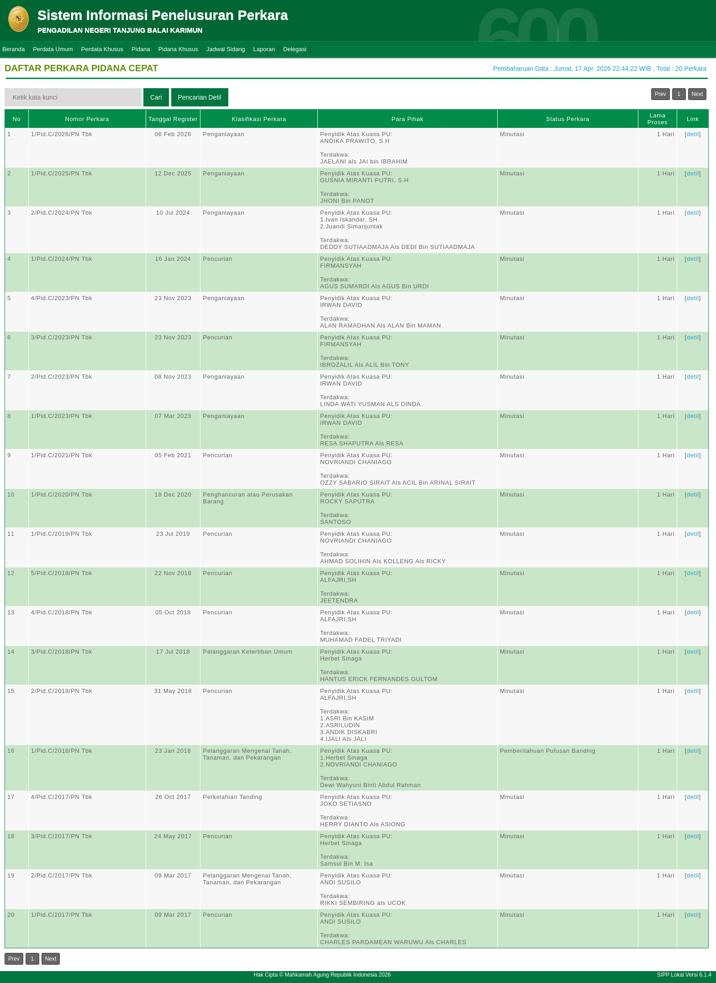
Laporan (264, 49)
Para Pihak (407, 119)
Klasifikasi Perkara (259, 119)
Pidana (141, 49)
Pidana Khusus (178, 49)
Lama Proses (658, 119)
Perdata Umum (53, 49)
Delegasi (294, 49)
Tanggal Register (173, 119)
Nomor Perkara (87, 119)
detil (693, 134)
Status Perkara (568, 119)
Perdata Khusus (102, 49)
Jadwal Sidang (225, 49)
